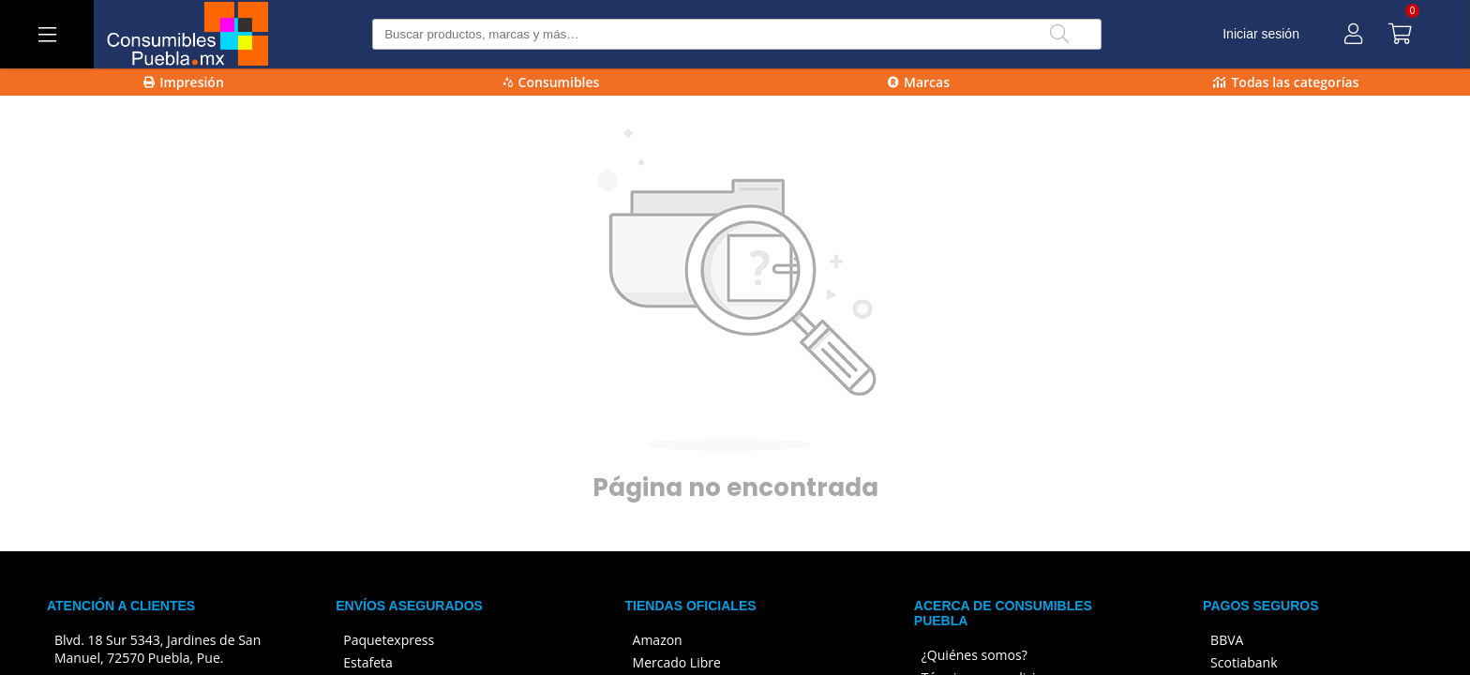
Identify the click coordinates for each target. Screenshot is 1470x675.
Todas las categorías (1285, 82)
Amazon (657, 640)
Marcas (919, 82)
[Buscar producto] (737, 34)
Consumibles (551, 82)
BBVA (1226, 640)
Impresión (183, 82)
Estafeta (368, 662)
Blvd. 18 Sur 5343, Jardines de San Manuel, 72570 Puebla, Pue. (157, 649)
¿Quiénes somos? (975, 655)
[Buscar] (1059, 34)
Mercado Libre (677, 662)
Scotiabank (1243, 662)
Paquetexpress (388, 640)
